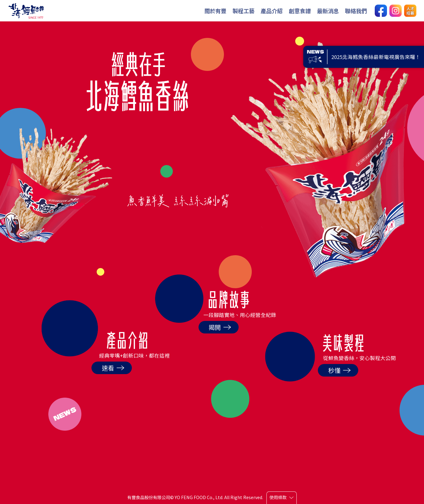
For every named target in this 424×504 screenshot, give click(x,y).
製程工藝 (243, 11)
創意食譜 (300, 11)
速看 (113, 367)
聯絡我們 (356, 11)
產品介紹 (272, 11)
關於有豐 (215, 11)
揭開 (220, 327)
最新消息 (328, 11)
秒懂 (339, 370)
